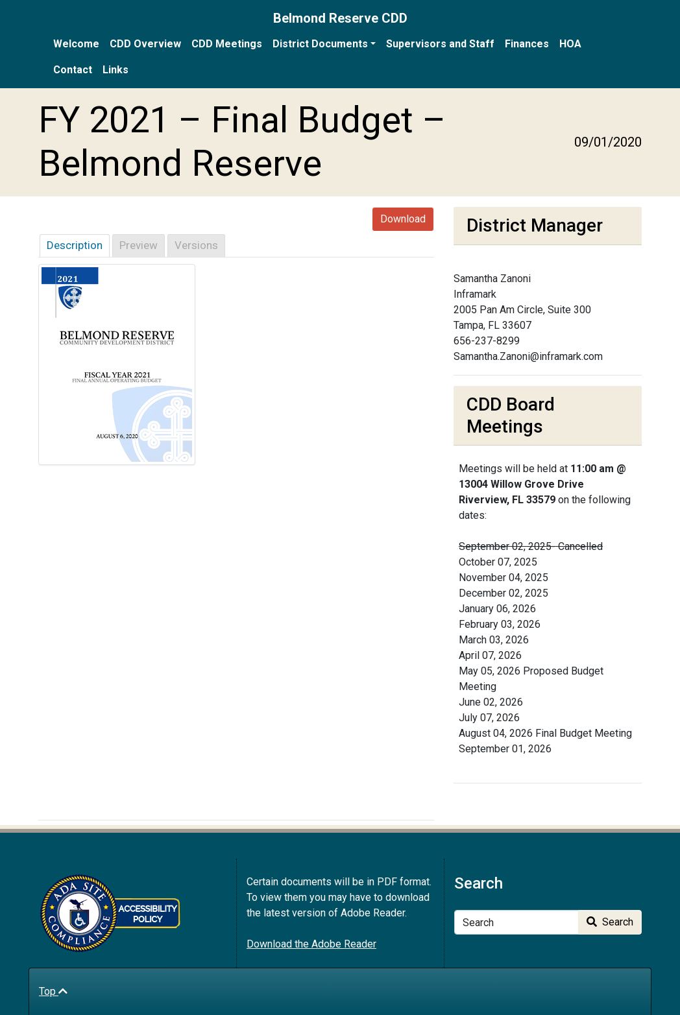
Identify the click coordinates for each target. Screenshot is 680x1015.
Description (75, 245)
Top (53, 991)
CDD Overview (145, 44)
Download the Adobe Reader (311, 944)
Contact (72, 70)
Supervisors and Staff (440, 44)
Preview (138, 245)
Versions (196, 245)
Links (115, 70)
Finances (527, 44)
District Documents (320, 44)
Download (403, 219)
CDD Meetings (226, 44)
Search (610, 922)
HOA (570, 44)
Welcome (76, 44)
